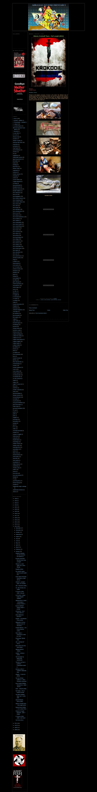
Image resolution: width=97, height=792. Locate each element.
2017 (16, 515)
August (17, 536)
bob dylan (15, 161)
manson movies (16, 358)
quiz (14, 425)
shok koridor (16, 456)
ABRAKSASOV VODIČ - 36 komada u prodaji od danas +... (21, 602)
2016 (16, 517)
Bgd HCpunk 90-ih (17, 159)
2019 (16, 511)
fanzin (14, 274)
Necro (14, 386)
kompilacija (15, 324)
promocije (15, 419)
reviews (15, 432)
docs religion (16, 239)
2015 (16, 519)
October (18, 532)
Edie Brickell (16, 263)
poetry (14, 412)
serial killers (15, 449)
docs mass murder (17, 224)
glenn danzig (16, 281)
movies (14, 365)
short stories (16, 460)
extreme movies (16, 268)
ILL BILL (15, 291)
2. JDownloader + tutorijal (19, 122)
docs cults (15, 205)
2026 (16, 498)
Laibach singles (16, 341)
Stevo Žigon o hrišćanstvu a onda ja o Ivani (21, 634)
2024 (16, 500)
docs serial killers (17, 246)
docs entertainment (17, 211)
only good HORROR (18, 402)
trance (14, 471)
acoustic (15, 138)
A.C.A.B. (15, 135)
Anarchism (15, 144)
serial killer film (16, 447)
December (18, 528)
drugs (14, 259)
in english (15, 294)
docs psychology (17, 237)
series (14, 451)
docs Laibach (16, 220)
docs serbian (16, 244)
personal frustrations (18, 408)
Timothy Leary (16, 467)
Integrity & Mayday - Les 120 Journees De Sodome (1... (20, 555)
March (17, 547)
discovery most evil (17, 189)
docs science (16, 242)
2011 (16, 723)
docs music (15, 229)
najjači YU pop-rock (17, 384)
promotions (15, 421)
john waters (15, 317)
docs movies (16, 228)
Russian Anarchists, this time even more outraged (21, 560)
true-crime (15, 473)
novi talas (15, 399)
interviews (15, 308)
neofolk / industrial (17, 389)
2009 (16, 727)
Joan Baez (15, 311)
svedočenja (15, 465)
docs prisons (16, 235)
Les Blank (15, 352)
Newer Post (31, 310)
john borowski (16, 315)
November (18, 530)
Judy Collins (16, 320)
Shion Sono (15, 453)
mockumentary (16, 363)
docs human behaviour (18, 216)
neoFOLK (15, 387)
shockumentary (16, 454)
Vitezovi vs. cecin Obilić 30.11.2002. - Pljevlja (21, 565)
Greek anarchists (17, 283)
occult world (16, 400)
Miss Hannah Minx (17, 361)
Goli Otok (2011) (19, 720)
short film (15, 458)
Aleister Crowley (17, 140)
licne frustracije (16, 354)
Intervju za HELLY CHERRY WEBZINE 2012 (21, 670)
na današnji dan (16, 376)
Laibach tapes (16, 343)
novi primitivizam (17, 397)
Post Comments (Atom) (41, 313)
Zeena (14, 491)
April (17, 545)
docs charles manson (18, 198)
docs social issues (17, 248)
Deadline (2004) (19, 569)
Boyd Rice (15, 166)
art (13, 153)
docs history (16, 215)
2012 (16, 526)
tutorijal (14, 477)
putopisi (15, 423)
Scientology (15, 441)
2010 (16, 725)
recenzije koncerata (17, 430)
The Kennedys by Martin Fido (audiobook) (20, 658)
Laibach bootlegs (17, 334)
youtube (15, 484)
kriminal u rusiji (16, 330)
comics (14, 177)
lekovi (14, 350)
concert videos (16, 179)
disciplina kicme (16, 187)
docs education (16, 209)
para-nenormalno (17, 404)
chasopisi (15, 175)
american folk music (17, 142)
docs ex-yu (15, 213)
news (14, 391)
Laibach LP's (16, 337)
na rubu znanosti (17, 378)
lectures (15, 348)
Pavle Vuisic (16, 406)
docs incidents (16, 218)
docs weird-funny (17, 255)
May (17, 543)
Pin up (14, 410)
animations (15, 146)
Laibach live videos (17, 335)
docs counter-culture (18, 202)
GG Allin (15, 280)
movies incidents (17, 367)
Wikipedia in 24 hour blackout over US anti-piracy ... (20, 624)
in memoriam (16, 296)
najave (14, 382)
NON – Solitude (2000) (21, 688)
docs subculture (16, 252)
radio (14, 428)
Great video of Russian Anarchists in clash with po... (21, 578)
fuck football (16, 278)
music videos (16, 371)
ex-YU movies (16, 267)
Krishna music (16, 332)
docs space (15, 250)
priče (14, 415)
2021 (16, 507)
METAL (14, 360)
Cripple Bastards (17, 181)
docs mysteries (16, 231)
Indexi (14, 302)
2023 (16, 502)
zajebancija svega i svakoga (19, 486)
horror (14, 289)
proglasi (15, 417)
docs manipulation (17, 222)
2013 (16, 524)
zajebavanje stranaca (18, 489)
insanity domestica (17, 304)
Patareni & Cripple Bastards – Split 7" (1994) (20, 712)
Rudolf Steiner (16, 439)
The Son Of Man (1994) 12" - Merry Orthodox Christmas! (21, 680)
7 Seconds (15, 131)
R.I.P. (14, 426)
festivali (15, 276)
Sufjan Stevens (16, 464)
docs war (15, 254)
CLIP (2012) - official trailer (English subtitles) (20, 597)
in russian (15, 298)
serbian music (16, 445)
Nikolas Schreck (17, 395)
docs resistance (16, 241)
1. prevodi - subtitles (17, 120)
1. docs (14, 118)
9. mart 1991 (16, 133)
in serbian (15, 300)
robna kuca (15, 436)
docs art (15, 194)
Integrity (15, 306)
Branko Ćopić (16, 168)
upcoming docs (16, 480)
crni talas (15, 183)
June (17, 540)
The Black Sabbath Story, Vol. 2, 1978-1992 (21, 696)
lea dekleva (15, 347)
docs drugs (15, 207)
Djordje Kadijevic (17, 190)
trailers (14, 469)
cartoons (15, 172)
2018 (16, 513)
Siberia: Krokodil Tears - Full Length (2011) (48, 36)
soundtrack (15, 462)
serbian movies (16, 443)
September (18, 534)
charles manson (16, 174)
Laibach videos (16, 345)
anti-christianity (16, 149)
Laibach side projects (18, 339)
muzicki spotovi (16, 373)
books (14, 163)
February (18, 549)
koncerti (15, 326)
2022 (16, 505)
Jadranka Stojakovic (17, 309)
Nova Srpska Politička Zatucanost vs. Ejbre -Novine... (21, 685)
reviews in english (17, 434)
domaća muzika (16, 257)
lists (14, 356)
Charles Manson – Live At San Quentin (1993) (21, 629)
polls (14, 413)
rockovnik (15, 438)
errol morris (15, 265)
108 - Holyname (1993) (21, 585)
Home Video (16, 287)
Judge (14, 319)
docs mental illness (17, 226)
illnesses (15, 293)
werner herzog (16, 482)
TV (13, 479)
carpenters (15, 170)
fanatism (15, 272)
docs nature (15, 233)
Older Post (65, 310)
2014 (16, 522)
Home (48, 310)
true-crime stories (17, 475)
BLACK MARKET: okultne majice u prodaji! (20, 607)
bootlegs (15, 164)
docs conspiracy (17, 200)
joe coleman (16, 313)
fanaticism (15, 270)
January (18, 551)
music (14, 369)
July (17, 538)
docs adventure (16, 192)
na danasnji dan (16, 374)
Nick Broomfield (16, 393)
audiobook (15, 155)
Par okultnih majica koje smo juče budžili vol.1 (21, 573)
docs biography (16, 196)
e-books (15, 261)
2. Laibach (15, 124)
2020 (16, 509)
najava (14, 380)
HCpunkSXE (16, 285)
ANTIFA (15, 151)
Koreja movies (16, 328)
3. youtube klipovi (17, 126)
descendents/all (16, 185)
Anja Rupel (15, 148)
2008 (16, 729)
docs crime (15, 203)
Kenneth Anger (16, 322)
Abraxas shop (16, 136)
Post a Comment (33, 308)
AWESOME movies (17, 157)
